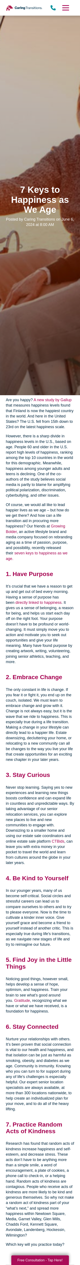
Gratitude (22, 1000)
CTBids (58, 841)
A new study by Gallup (52, 400)
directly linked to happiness (38, 602)
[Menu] (65, 7)
